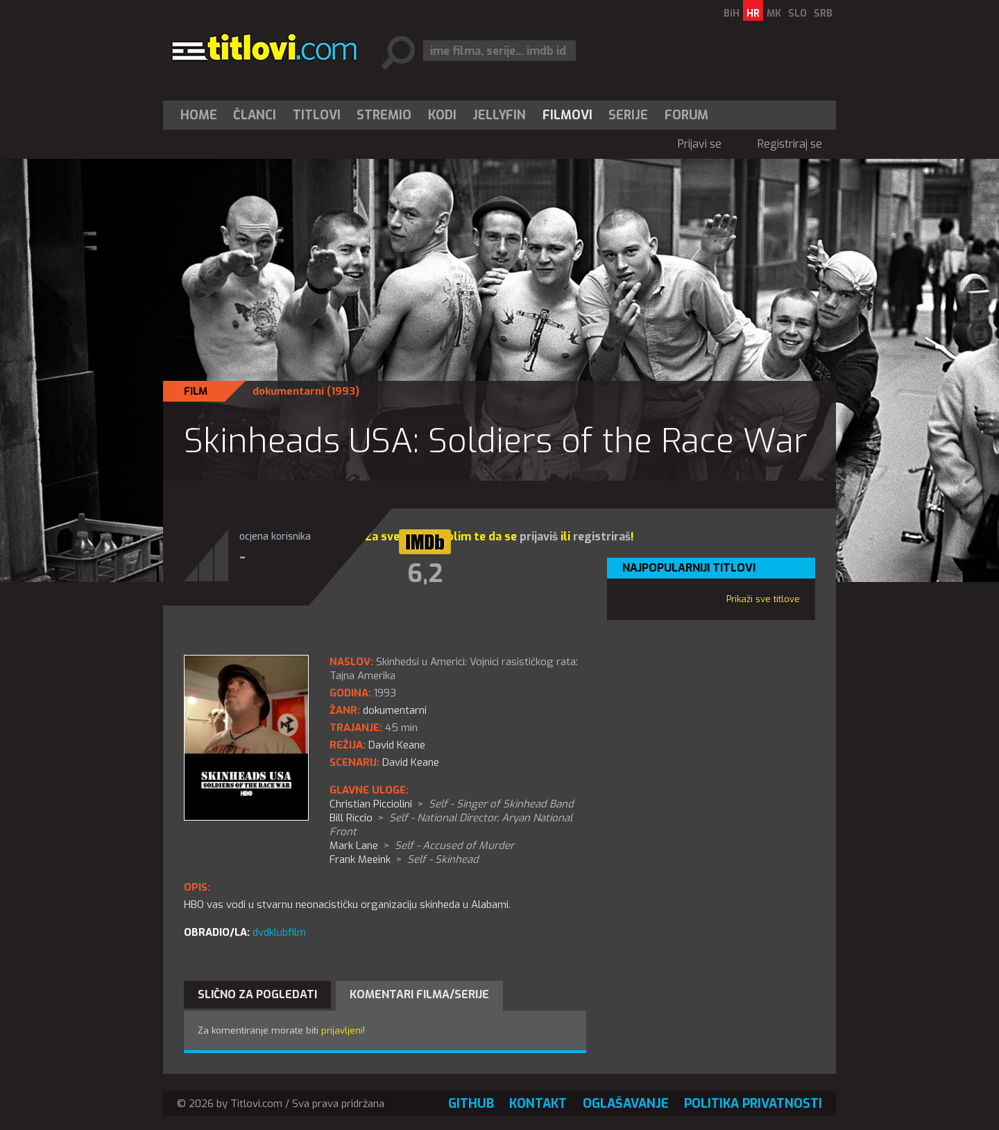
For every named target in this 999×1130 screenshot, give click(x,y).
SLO (797, 13)
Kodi (442, 115)
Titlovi (317, 115)
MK (774, 13)
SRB (823, 13)
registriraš (602, 536)
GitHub (471, 1103)
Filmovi (567, 115)
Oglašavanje (626, 1103)
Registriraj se (790, 144)
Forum (686, 115)
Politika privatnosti (753, 1103)
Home (198, 115)
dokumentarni (288, 391)
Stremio (384, 115)
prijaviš (539, 536)
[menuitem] (201, 115)
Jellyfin (499, 115)
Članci (254, 115)
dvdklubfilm (279, 932)
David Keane (410, 762)
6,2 (425, 573)
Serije (628, 115)
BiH (732, 13)
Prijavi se (700, 144)
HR (753, 13)
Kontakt (538, 1103)
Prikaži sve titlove (763, 599)
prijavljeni (342, 1030)
